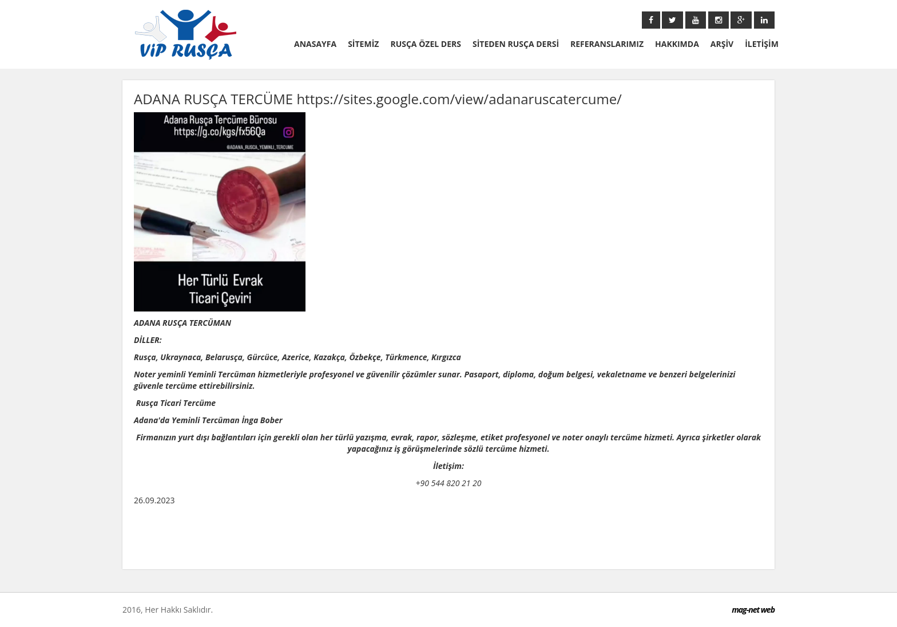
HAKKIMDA (677, 43)
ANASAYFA (315, 43)
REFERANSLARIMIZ (607, 43)
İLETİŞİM (762, 43)
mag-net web (753, 609)
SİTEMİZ (363, 43)
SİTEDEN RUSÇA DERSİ (516, 43)
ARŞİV (722, 43)
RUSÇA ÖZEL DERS (425, 43)
